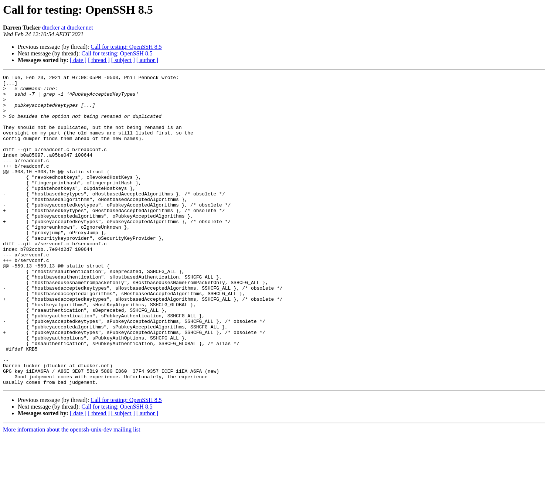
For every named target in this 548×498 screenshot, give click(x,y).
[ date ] (78, 60)
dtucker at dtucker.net (67, 27)
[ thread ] (99, 60)
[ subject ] (123, 60)
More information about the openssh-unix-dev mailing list (71, 491)
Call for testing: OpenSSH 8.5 (126, 47)
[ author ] (147, 60)
